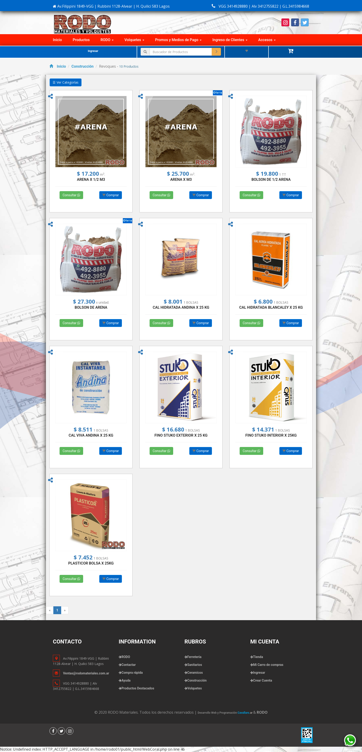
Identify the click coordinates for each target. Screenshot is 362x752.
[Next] (65, 610)
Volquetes (134, 40)
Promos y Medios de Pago (178, 40)
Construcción (82, 66)
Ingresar (93, 51)
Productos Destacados (137, 688)
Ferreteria (194, 657)
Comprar (110, 195)
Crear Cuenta (262, 680)
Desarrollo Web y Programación (225, 712)
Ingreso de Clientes (229, 40)
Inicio (57, 40)
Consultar (71, 195)
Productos (81, 40)
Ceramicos (195, 672)
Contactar (128, 665)
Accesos (267, 40)
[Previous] (50, 610)
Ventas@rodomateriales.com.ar (86, 673)
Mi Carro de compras (268, 665)
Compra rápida (132, 672)
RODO (107, 40)
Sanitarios (194, 665)
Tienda (258, 657)
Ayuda (125, 680)
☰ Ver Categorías (65, 82)
